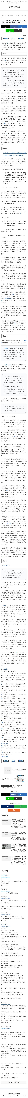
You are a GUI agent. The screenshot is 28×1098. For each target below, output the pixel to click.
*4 (8, 125)
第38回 (6, 38)
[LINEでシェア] (10, 30)
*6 (20, 191)
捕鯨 (11, 787)
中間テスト (8, 364)
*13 (15, 436)
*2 (5, 60)
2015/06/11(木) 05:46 (5, 1004)
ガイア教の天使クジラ (7, 785)
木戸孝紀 (3, 875)
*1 (7, 43)
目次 (13, 38)
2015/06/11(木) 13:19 (5, 914)
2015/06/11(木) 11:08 (5, 926)
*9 (1, 294)
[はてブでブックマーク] (22, 26)
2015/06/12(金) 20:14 (5, 898)
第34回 (4, 605)
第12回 (6, 348)
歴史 (15, 787)
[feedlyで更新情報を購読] (20, 806)
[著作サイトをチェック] (7, 806)
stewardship (8, 298)
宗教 (3, 787)
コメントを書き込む (14, 1082)
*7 (20, 213)
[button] (18, 30)
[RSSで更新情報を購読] (14, 810)
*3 (4, 123)
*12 (15, 323)
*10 (13, 294)
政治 (7, 787)
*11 (2, 300)
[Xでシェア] (5, 26)
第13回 (6, 743)
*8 (24, 288)
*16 (16, 652)
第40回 (21, 38)
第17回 (9, 523)
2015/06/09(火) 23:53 (5, 1028)
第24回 (6, 756)
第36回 (5, 669)
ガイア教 (15, 785)
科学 (20, 785)
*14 (7, 490)
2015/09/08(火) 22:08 (5, 877)
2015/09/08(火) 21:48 (5, 891)
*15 (3, 556)
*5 (6, 133)
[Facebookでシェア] (14, 26)
